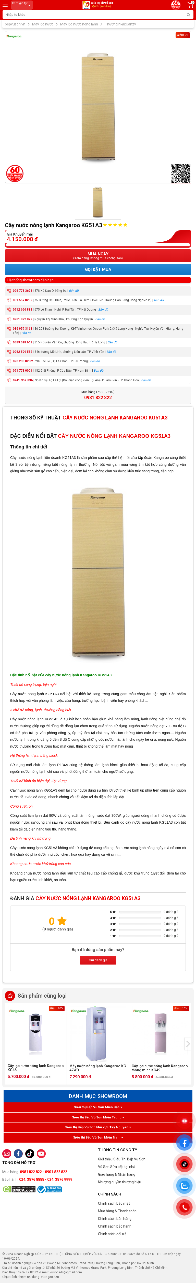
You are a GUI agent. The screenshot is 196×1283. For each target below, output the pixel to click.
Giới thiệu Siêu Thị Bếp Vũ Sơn (121, 1159)
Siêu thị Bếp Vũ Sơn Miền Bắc (98, 1107)
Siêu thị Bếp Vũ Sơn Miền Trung (98, 1117)
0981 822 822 (22, 319)
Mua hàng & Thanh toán (117, 1211)
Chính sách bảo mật (114, 1203)
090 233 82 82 (23, 361)
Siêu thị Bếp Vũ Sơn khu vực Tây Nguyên (98, 1127)
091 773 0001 (22, 370)
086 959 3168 (22, 328)
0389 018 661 (22, 342)
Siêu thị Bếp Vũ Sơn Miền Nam (98, 1137)
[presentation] (188, 1044)
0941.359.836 (23, 380)
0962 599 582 (22, 352)
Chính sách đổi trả (112, 1234)
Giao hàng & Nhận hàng (116, 1174)
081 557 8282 (22, 300)
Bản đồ (74, 291)
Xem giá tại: (22, 5)
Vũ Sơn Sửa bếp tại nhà (116, 1167)
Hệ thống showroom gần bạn (30, 280)
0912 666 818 (22, 309)
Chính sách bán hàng (114, 1219)
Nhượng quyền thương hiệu (119, 1182)
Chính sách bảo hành (114, 1226)
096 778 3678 (22, 291)
